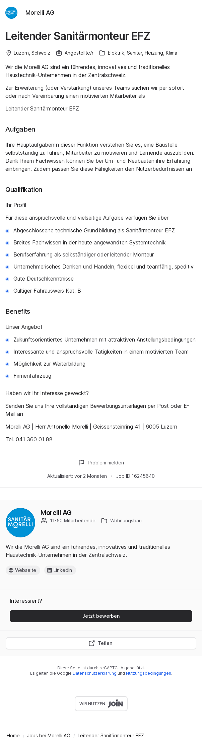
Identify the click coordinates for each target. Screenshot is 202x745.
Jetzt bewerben (101, 616)
